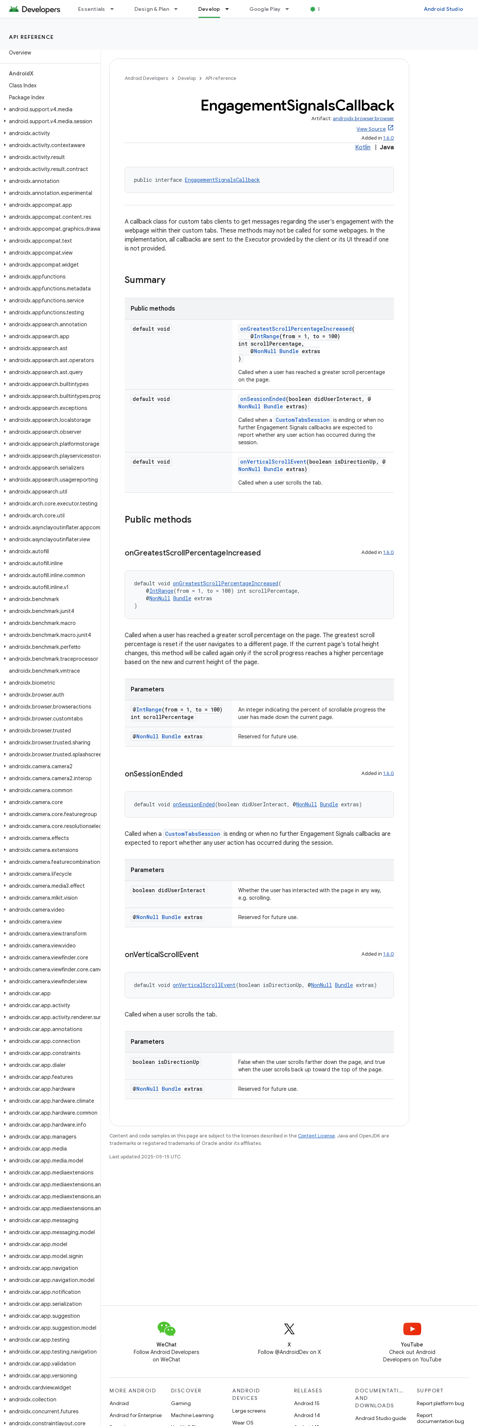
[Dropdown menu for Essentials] (115, 9)
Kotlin (362, 147)
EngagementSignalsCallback (222, 179)
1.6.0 (388, 138)
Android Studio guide (380, 1418)
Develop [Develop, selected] (209, 9)
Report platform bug (440, 1403)
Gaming (181, 1403)
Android (119, 1403)
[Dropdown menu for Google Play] (290, 9)
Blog (324, 9)
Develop (187, 78)
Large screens (249, 1410)
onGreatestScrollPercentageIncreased (296, 328)
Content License (316, 1136)
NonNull (265, 351)
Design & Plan (151, 9)
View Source (371, 129)
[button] (48, 109)
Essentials (91, 9)
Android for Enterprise (135, 1415)
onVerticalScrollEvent (273, 461)
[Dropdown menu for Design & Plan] (179, 9)
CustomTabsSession (303, 419)
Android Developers (146, 78)
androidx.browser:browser (363, 118)
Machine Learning (192, 1415)
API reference (31, 37)
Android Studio (443, 9)
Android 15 (307, 1403)
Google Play (265, 9)
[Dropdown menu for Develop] (230, 9)
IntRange (266, 336)
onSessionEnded (263, 398)
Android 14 (307, 1415)
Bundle (289, 351)
